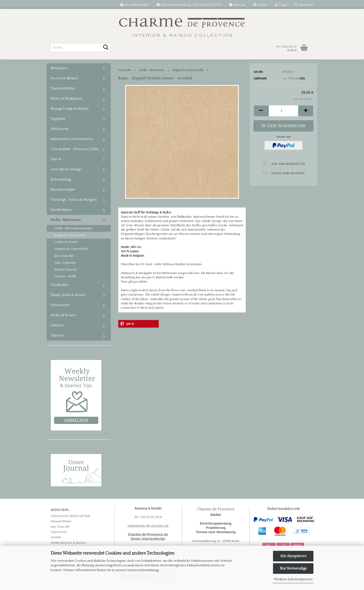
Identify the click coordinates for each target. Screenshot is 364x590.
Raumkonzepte (63, 190)
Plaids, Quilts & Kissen (68, 295)
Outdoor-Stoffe (65, 276)
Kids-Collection (65, 262)
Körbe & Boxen (63, 315)
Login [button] (281, 5)
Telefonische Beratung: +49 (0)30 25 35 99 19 (189, 5)
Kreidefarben (61, 210)
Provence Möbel (64, 78)
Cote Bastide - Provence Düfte (75, 149)
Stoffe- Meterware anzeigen (73, 228)
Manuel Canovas (65, 269)
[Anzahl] (283, 111)
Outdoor (57, 325)
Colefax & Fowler (66, 242)
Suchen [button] (260, 5)
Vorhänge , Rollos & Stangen (73, 200)
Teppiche (58, 119)
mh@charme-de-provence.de (148, 525)
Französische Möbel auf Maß (70, 516)
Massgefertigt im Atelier (70, 109)
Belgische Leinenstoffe (69, 235)
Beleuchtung (61, 179)
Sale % (56, 159)
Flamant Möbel (63, 88)
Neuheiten (59, 68)
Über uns (237, 5)
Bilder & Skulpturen (66, 99)
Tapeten (57, 335)
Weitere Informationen (293, 579)
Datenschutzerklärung (143, 570)
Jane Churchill (63, 256)
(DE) (302, 78)
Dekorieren (60, 305)
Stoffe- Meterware (66, 220)
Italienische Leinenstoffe (71, 249)
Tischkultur (60, 285)
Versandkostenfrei (134, 5)
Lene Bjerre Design (66, 169)
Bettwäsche (60, 129)
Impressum (59, 532)
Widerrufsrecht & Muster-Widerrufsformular (69, 545)
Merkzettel (303, 5)
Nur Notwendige (293, 568)
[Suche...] (106, 47)
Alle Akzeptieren (293, 556)
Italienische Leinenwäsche (72, 139)
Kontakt (56, 537)
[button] (261, 111)
